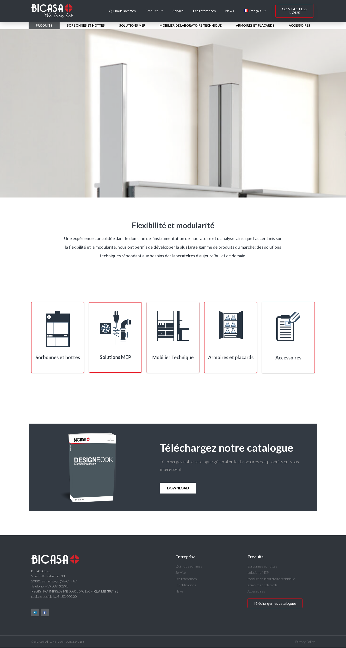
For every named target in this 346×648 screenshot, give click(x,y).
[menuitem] (255, 10)
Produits (154, 10)
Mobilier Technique (173, 357)
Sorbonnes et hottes (86, 25)
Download (178, 488)
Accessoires (299, 25)
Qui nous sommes (122, 11)
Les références (204, 11)
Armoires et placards (255, 25)
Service (178, 11)
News (229, 11)
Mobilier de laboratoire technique (191, 25)
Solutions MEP (115, 357)
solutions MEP (132, 25)
